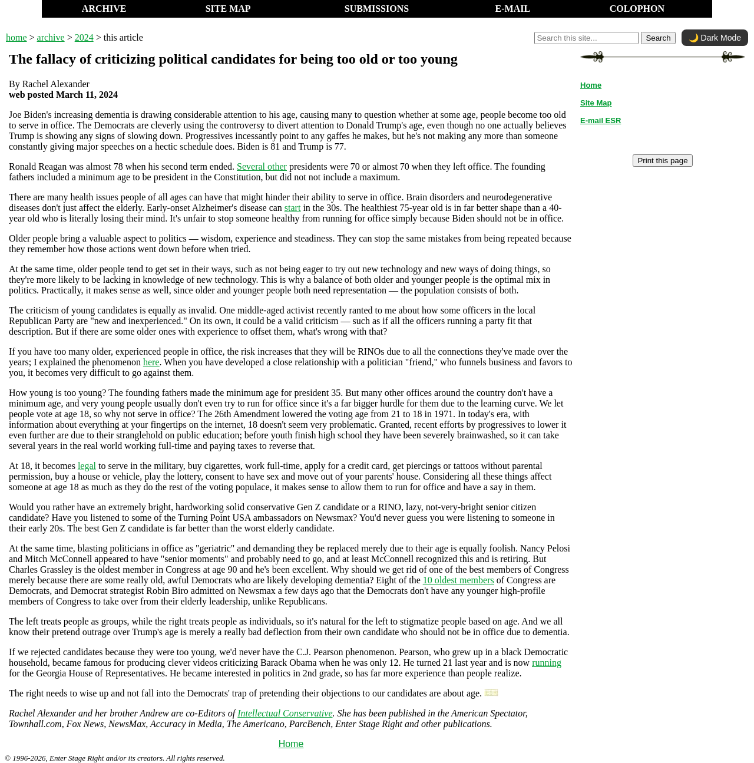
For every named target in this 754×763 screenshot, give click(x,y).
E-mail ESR (600, 120)
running (546, 663)
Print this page (662, 160)
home (16, 37)
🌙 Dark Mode (715, 37)
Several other (262, 166)
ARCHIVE (104, 9)
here (151, 362)
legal (87, 466)
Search (658, 38)
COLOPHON (637, 9)
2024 (84, 37)
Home (291, 744)
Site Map (595, 102)
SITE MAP (228, 9)
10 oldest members (458, 580)
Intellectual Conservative (284, 713)
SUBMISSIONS (377, 9)
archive (51, 37)
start (293, 208)
